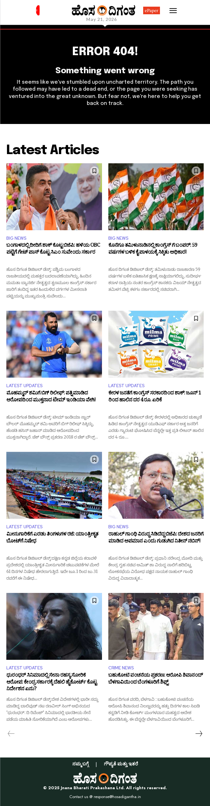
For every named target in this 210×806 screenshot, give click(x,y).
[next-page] (199, 733)
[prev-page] (11, 733)
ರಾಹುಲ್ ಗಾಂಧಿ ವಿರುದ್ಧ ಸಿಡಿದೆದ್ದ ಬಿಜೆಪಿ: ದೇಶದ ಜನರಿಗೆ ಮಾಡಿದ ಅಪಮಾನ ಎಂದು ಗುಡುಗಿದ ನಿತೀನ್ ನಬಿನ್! (155, 538)
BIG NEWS (16, 238)
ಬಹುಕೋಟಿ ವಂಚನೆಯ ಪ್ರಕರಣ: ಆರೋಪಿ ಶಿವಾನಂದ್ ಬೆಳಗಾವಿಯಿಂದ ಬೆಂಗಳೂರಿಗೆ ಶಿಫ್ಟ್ (155, 679)
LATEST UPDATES (24, 385)
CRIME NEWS (121, 668)
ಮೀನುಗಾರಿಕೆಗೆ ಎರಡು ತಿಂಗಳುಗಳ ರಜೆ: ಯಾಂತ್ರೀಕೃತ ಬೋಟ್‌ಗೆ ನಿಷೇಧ (52, 538)
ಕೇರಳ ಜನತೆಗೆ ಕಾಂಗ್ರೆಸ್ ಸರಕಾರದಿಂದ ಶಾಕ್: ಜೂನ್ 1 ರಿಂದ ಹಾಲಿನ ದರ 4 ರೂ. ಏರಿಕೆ (154, 397)
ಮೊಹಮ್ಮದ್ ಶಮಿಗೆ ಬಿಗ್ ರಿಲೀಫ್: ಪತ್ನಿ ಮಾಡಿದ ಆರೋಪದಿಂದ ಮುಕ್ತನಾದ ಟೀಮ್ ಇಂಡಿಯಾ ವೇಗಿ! (50, 397)
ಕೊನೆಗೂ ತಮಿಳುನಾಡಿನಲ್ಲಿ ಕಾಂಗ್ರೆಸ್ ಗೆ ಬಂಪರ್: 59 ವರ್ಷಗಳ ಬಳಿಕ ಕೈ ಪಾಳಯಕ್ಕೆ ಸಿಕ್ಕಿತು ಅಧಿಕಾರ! (152, 250)
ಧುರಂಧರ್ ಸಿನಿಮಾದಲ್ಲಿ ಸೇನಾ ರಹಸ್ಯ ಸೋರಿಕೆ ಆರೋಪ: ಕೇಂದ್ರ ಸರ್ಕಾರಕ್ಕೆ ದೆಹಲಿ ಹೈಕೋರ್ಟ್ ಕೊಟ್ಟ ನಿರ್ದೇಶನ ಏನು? (51, 683)
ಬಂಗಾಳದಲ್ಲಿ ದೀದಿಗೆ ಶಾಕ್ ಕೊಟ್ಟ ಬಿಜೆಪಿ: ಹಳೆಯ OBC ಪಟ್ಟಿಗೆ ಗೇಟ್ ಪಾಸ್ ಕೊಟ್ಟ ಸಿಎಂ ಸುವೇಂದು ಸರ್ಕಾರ (53, 250)
